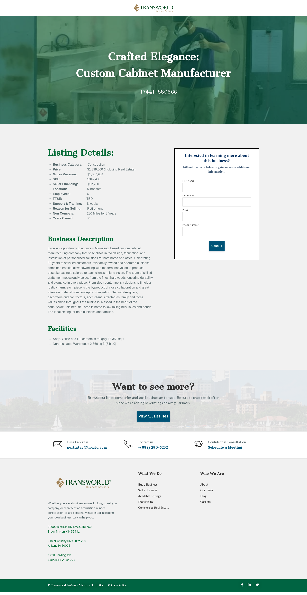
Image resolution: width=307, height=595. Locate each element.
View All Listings (154, 416)
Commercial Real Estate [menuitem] (153, 510)
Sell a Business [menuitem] (147, 493)
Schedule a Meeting (226, 449)
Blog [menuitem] (203, 499)
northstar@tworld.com (87, 449)
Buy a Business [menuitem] (148, 487)
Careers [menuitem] (205, 505)
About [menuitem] (204, 487)
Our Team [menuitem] (206, 493)
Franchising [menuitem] (146, 505)
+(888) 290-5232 (153, 449)
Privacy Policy (117, 588)
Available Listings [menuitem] (149, 499)
